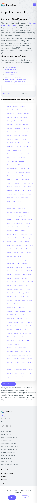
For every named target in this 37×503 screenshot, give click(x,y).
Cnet (22, 249)
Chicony (20, 201)
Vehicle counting (6, 440)
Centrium (17, 186)
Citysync (16, 336)
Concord (25, 366)
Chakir (23, 190)
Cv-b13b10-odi (11, 314)
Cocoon (15, 252)
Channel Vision (11, 194)
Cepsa (30, 186)
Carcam (24, 139)
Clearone (10, 238)
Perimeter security (6, 458)
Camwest (10, 351)
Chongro (16, 219)
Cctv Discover (21, 157)
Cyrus (23, 377)
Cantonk (9, 139)
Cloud (14, 241)
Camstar (17, 128)
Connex (30, 369)
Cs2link (27, 340)
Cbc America (27, 146)
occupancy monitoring (13, 77)
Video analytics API (7, 461)
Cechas (24, 175)
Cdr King (21, 172)
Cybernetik (10, 318)
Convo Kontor (27, 274)
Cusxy (9, 358)
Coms (18, 263)
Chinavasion (21, 208)
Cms (31, 245)
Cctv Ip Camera (12, 161)
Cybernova (19, 318)
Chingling (19, 216)
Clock (9, 241)
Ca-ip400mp (11, 110)
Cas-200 (10, 143)
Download (4, 470)
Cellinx (17, 179)
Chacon (16, 190)
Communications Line (13, 260)
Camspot (10, 128)
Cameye (27, 113)
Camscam (18, 124)
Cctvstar (22, 168)
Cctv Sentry (22, 161)
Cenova (30, 183)
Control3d (10, 274)
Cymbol (15, 358)
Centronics (10, 366)
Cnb (17, 249)
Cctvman (20, 164)
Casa (23, 362)
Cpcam (9, 296)
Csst (27, 307)
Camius (9, 362)
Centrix (24, 186)
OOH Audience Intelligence (9, 446)
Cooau (9, 278)
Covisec (14, 293)
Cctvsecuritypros (12, 168)
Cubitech (22, 311)
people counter (10, 67)
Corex (27, 285)
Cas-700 (17, 143)
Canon (9, 135)
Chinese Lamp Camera (14, 212)
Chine (30, 333)
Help (2, 483)
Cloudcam (19, 245)
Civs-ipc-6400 (11, 234)
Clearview (18, 238)
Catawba (30, 143)
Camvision (18, 132)
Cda (28, 168)
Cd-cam (9, 172)
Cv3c (29, 311)
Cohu (21, 252)
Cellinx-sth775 (25, 179)
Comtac (24, 263)
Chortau (27, 351)
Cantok (26, 329)
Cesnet (9, 190)
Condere (28, 267)
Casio (23, 143)
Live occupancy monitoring (9, 437)
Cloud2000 (10, 245)
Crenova (17, 300)
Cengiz (17, 183)
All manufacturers (8, 384)
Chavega (10, 197)
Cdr (16, 172)
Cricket (9, 304)
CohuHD (28, 325)
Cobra (9, 252)
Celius (31, 175)
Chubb (9, 223)
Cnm (27, 249)
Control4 (9, 373)
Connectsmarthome (20, 369)
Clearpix (14, 355)
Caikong (22, 106)
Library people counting (8, 455)
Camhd (9, 117)
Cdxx (8, 175)
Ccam (9, 150)
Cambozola (10, 113)
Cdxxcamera (16, 175)
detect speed (10, 74)
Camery (9, 329)
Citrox (16, 230)
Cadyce (15, 106)
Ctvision (29, 355)
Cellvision (10, 183)
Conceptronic (20, 267)
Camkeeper (23, 117)
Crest (23, 300)
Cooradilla (18, 282)
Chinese (9, 336)
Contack (29, 271)
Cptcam (21, 296)
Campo (23, 121)
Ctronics (9, 311)
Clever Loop (26, 238)
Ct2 (32, 307)
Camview (10, 132)
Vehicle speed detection (8, 443)
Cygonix (16, 344)
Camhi (16, 117)
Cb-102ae (18, 146)
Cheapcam (24, 197)
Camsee (26, 124)
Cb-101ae (10, 146)
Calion (30, 110)
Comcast (28, 252)
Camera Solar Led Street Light (16, 347)
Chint (31, 216)
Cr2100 (28, 296)
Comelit (9, 256)
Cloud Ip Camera (24, 241)
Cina (8, 227)
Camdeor (19, 113)
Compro (24, 260)
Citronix (9, 230)
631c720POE (6, 93)
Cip (13, 227)
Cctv (13, 157)
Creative (9, 300)
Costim (22, 289)
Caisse (19, 110)
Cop (24, 282)
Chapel (29, 194)
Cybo (26, 318)
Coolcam (20, 340)
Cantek (24, 135)
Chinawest (23, 333)
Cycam (9, 322)
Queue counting (6, 434)
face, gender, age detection (15, 79)
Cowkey (21, 293)
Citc (29, 227)
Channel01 (21, 194)
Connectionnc (20, 271)
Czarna (29, 322)
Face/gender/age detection (10, 449)
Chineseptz (26, 212)
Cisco (24, 227)
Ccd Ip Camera (17, 150)
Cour (8, 293)
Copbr (9, 285)
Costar (16, 289)
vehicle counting (11, 72)
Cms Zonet (10, 249)
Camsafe (10, 124)
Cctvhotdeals (11, 164)
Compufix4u (10, 263)
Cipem (18, 227)
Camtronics (26, 128)
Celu (21, 351)
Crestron (29, 300)
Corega (20, 285)
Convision (18, 274)
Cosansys (22, 355)
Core (14, 285)
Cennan (23, 183)
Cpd (15, 296)
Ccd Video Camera (13, 153)
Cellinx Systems (19, 325)
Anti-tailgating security (8, 452)
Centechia (30, 362)
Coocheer (17, 278)
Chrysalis (23, 219)
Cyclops (16, 322)
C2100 (9, 106)
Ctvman (9, 344)
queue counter (10, 70)
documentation (21, 53)
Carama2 (17, 139)
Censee (9, 186)
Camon (16, 121)
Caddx (30, 358)
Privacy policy (5, 422)
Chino (25, 216)
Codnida (18, 366)
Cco (8, 157)
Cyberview (10, 377)
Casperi (9, 333)
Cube (16, 311)
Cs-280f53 (20, 307)
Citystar (22, 230)
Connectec (10, 271)
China (21, 205)
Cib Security (27, 223)
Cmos (26, 245)
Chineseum (10, 216)
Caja (24, 110)
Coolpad (10, 282)
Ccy (16, 351)
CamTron (10, 325)
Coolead (24, 278)
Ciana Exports (17, 223)
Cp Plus (28, 293)
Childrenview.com (12, 205)
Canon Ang (16, 135)
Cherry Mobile (11, 201)
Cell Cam (10, 179)
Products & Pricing (7, 473)
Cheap (17, 197)
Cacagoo (22, 358)
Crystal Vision (11, 307)
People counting (6, 431)
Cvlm (19, 314)
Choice (9, 219)
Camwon (16, 362)
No (25, 497)
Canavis (25, 132)
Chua (30, 219)
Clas (31, 234)
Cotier (28, 289)
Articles (3, 476)
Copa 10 (30, 282)
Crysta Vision (21, 304)
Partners (4, 479)
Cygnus (23, 322)
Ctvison (28, 373)
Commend (17, 256)
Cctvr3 (16, 333)
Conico (9, 369)
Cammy (9, 121)
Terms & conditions (7, 419)
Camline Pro (17, 329)
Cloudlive (24, 336)
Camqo (29, 121)
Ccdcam (23, 153)
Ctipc (22, 373)
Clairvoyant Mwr (22, 234)
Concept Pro (11, 340)
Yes (12, 497)
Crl (14, 304)
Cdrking (28, 172)
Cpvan (17, 373)
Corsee (9, 289)
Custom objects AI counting (9, 464)
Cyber (25, 314)
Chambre (29, 190)
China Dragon (11, 208)
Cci (29, 153)
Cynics (18, 377)
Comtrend (10, 267)
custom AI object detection (15, 82)
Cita (8, 355)
